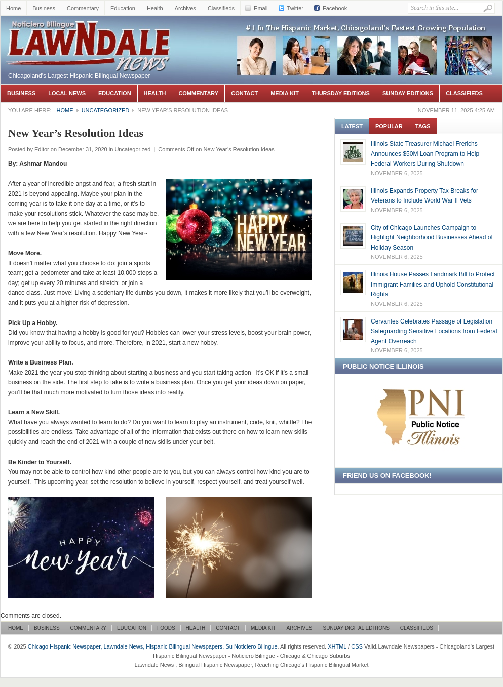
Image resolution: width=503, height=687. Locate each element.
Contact (244, 93)
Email (261, 8)
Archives (185, 8)
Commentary (83, 8)
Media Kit (284, 93)
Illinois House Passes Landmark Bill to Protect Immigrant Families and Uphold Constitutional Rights (433, 284)
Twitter (295, 8)
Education (122, 8)
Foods (166, 628)
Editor (41, 149)
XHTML (337, 646)
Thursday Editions (341, 93)
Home (13, 8)
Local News (67, 93)
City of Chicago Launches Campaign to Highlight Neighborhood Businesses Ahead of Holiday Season (432, 237)
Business (43, 8)
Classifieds (221, 8)
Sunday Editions (407, 93)
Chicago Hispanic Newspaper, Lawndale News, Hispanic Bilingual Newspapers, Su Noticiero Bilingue (89, 31)
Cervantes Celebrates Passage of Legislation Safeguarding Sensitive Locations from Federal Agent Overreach (434, 331)
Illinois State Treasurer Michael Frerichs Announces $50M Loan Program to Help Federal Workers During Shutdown (425, 153)
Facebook (335, 8)
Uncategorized (106, 110)
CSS (357, 646)
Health (155, 8)
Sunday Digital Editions (356, 628)
